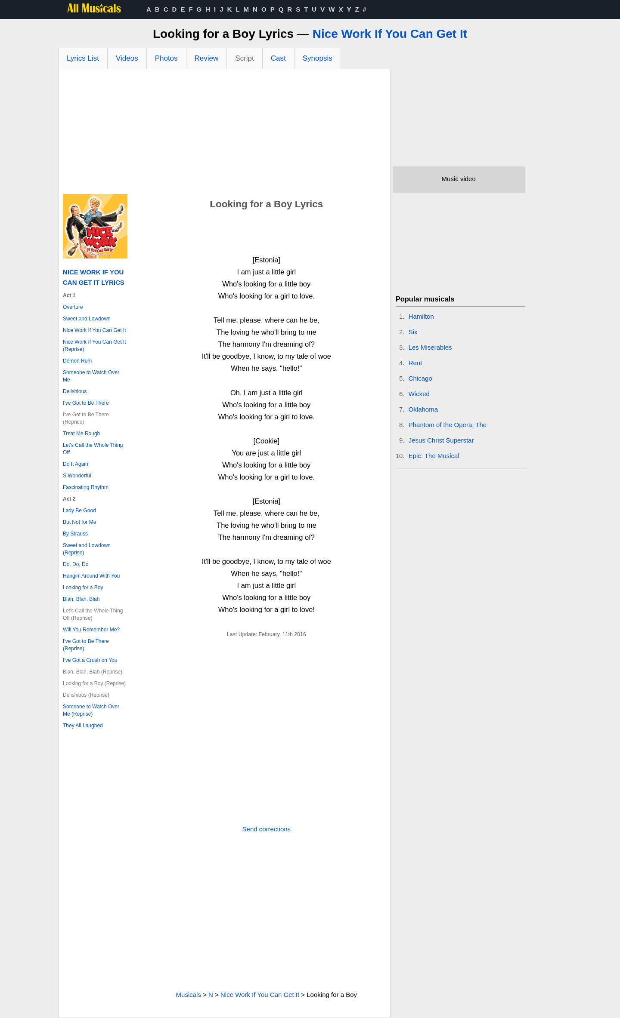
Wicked (419, 393)
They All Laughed (83, 726)
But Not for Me (79, 522)
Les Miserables (430, 347)
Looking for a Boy (83, 587)
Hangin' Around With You (91, 576)
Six (413, 331)
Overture (73, 307)
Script (244, 58)
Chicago (420, 378)
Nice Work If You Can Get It (390, 33)
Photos (166, 58)
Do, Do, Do (75, 564)
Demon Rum (77, 361)
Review (207, 58)
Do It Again (75, 464)
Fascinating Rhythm (85, 487)
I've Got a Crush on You (90, 660)
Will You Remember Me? (91, 630)
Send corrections (266, 829)
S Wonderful (77, 476)
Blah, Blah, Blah (81, 599)
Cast (278, 58)
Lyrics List (83, 58)
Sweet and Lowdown (87, 319)
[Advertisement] (224, 134)
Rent (415, 362)
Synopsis (317, 58)
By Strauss (75, 534)
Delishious (75, 391)
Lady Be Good (79, 510)
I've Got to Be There (86, 403)
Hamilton (421, 316)
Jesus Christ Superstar (441, 440)
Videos (127, 58)
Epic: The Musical (434, 455)
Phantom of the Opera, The (448, 424)
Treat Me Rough (81, 434)
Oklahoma (423, 409)
